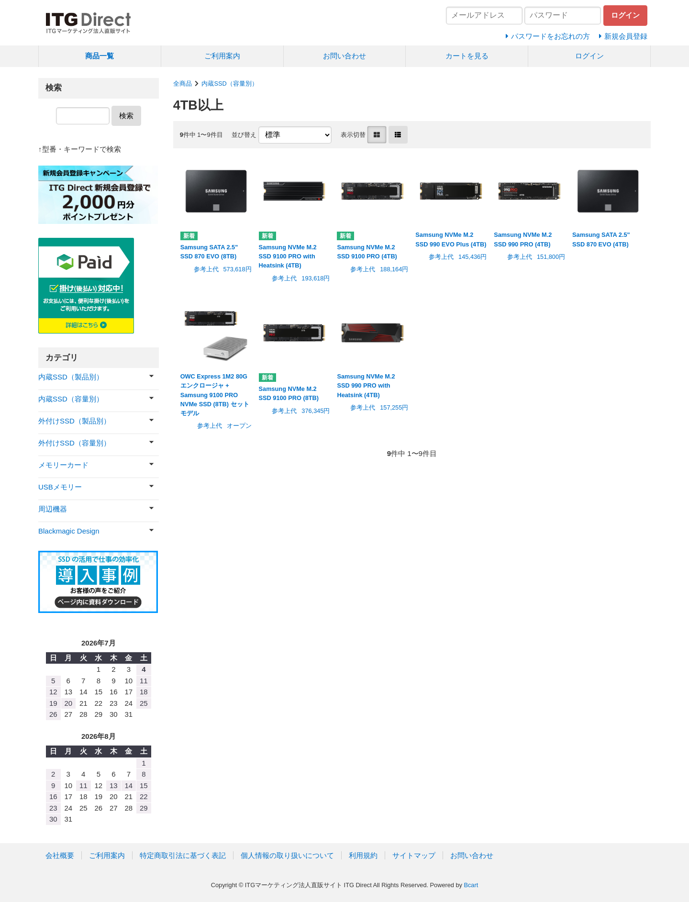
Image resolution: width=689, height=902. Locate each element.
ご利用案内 (222, 56)
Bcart (471, 885)
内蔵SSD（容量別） (229, 83)
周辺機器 (52, 509)
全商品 (182, 83)
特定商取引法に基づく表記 (183, 855)
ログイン (589, 56)
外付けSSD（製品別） (74, 421)
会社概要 (59, 855)
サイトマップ (413, 855)
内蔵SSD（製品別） (70, 377)
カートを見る (467, 56)
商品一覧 (99, 56)
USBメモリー (60, 487)
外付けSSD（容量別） (74, 443)
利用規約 (363, 855)
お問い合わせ (344, 56)
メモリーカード (63, 465)
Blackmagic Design (69, 531)
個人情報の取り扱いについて (287, 855)
